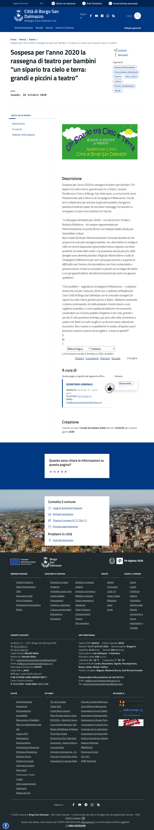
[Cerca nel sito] (137, 15)
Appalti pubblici (57, 596)
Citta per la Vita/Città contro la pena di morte (71, 756)
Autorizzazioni (56, 600)
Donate (116, 358)
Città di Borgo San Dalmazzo (41, 14)
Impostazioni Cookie (25, 774)
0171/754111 (85, 396)
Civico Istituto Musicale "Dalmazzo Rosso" (70, 724)
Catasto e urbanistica (60, 605)
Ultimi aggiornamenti (26, 783)
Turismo (78, 618)
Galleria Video (136, 605)
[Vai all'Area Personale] (123, 3)
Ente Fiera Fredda (58, 733)
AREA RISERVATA (75, 825)
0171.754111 (20, 646)
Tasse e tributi (113, 596)
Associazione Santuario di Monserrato (98, 733)
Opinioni (105, 358)
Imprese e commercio (85, 591)
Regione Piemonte (89, 742)
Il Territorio (135, 591)
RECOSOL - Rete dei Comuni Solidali (67, 720)
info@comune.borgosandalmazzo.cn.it (84, 402)
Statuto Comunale (25, 761)
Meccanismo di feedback (27, 720)
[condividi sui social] (120, 50)
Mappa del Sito (23, 793)
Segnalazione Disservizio (27, 747)
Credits (19, 779)
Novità (22, 39)
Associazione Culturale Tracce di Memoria (100, 720)
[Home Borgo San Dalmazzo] (46, 16)
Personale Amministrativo (28, 605)
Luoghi (133, 586)
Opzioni (79, 358)
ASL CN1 (85, 756)
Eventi (133, 582)
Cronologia (92, 358)
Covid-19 (111, 591)
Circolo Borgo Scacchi (60, 711)
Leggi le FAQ (22, 733)
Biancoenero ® (88, 822)
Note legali (21, 770)
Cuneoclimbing (57, 747)
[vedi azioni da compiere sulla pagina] (121, 55)
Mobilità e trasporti (84, 596)
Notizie (32, 39)
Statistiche (21, 788)
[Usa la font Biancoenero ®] (63, 3)
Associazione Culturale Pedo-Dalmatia (68, 761)
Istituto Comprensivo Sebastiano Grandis (100, 738)
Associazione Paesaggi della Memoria (98, 715)
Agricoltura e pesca (59, 582)
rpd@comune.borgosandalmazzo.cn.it (102, 680)
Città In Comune (73, 818)
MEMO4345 (87, 747)
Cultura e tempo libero (60, 609)
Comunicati (112, 586)
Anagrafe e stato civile (60, 591)
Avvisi (110, 609)
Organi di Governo (24, 582)
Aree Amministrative (26, 586)
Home (13, 39)
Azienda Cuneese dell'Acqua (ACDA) (98, 701)
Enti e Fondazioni (24, 600)
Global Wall (55, 706)
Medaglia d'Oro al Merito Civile (40, 21)
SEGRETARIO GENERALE (79, 384)
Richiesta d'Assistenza (26, 752)
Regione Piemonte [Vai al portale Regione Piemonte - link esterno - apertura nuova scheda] (20, 3)
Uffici (18, 591)
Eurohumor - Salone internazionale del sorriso (71, 742)
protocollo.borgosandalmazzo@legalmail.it (36, 660)
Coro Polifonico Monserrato (93, 706)
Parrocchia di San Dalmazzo (63, 738)
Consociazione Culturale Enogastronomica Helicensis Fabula (109, 724)
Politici (19, 609)
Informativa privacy (25, 765)
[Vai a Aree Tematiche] (92, 3)
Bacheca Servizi (23, 756)
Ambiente (55, 586)
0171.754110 (21, 650)
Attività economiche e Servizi (136, 614)
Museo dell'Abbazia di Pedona (64, 729)
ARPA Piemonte (88, 761)
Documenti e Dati (24, 596)
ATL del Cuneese (58, 701)
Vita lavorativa (82, 623)
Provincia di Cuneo (89, 752)
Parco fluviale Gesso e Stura (63, 715)
